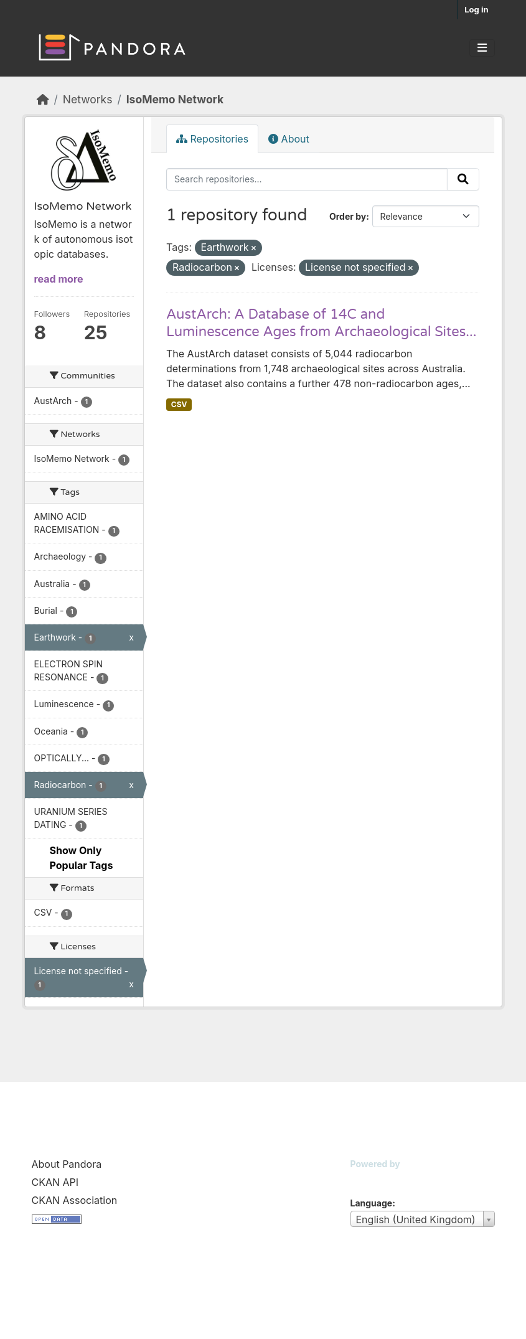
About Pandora (67, 1164)
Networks (88, 99)
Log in (476, 9)
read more (58, 279)
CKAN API (55, 1182)
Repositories (212, 139)
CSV (179, 404)
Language (371, 1203)
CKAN (371, 1179)
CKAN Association (75, 1200)
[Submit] (463, 179)
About (288, 139)
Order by (347, 216)
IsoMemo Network (174, 99)
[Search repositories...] (307, 179)
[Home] (43, 99)
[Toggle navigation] (482, 48)
